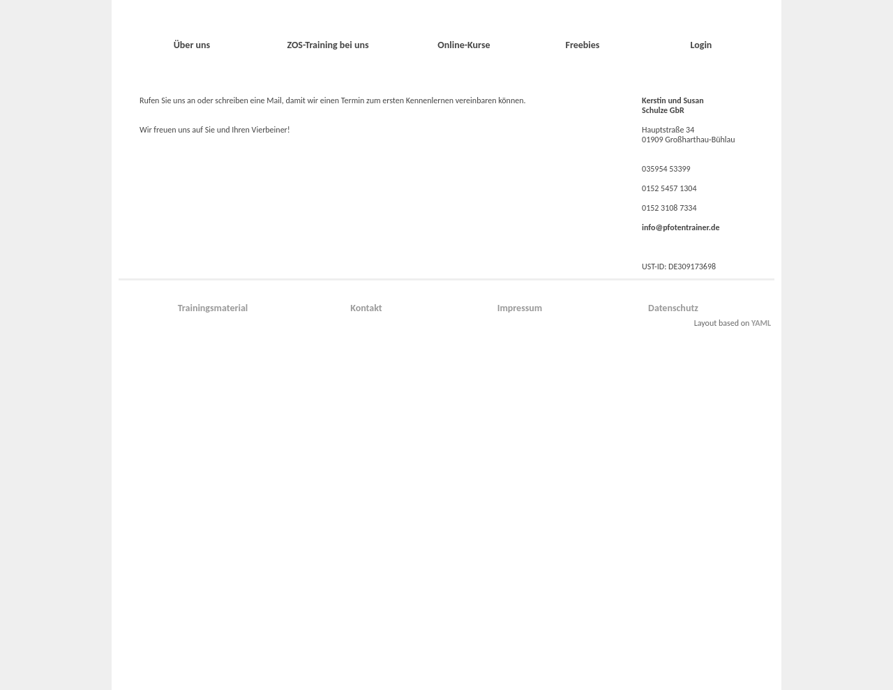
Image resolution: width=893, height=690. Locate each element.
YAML (761, 323)
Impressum (520, 308)
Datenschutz (673, 308)
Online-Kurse (463, 45)
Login (701, 45)
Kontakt (366, 308)
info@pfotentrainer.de (680, 227)
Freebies (582, 45)
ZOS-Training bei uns (327, 45)
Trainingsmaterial (213, 308)
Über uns (192, 45)
